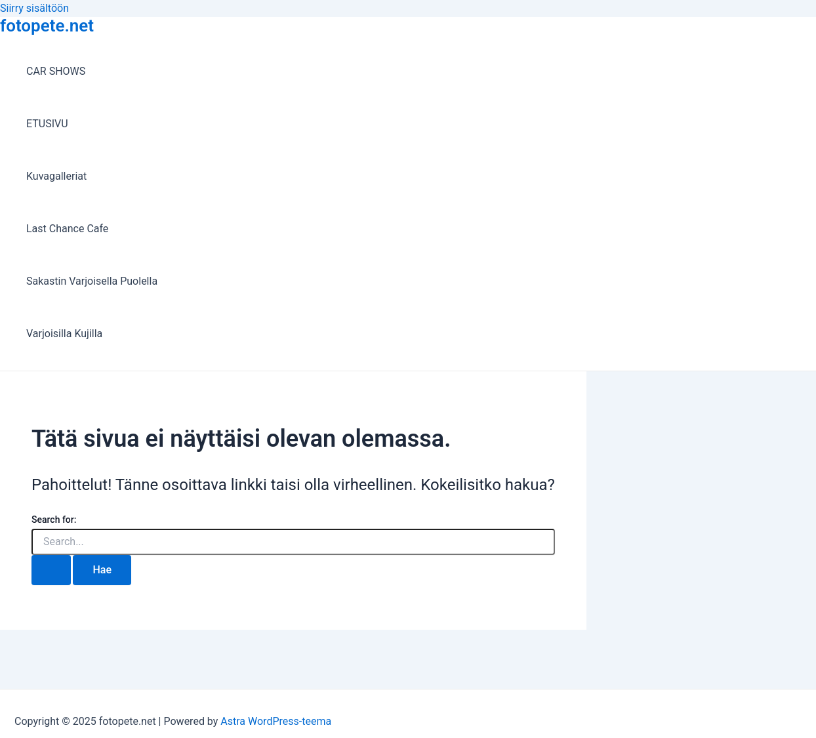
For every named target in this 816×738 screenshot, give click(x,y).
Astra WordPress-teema (275, 721)
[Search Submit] (51, 570)
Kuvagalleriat (56, 176)
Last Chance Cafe (67, 228)
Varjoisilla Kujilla (64, 333)
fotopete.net (47, 25)
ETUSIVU (47, 123)
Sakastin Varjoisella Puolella (91, 281)
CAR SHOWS (55, 71)
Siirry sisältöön (34, 8)
